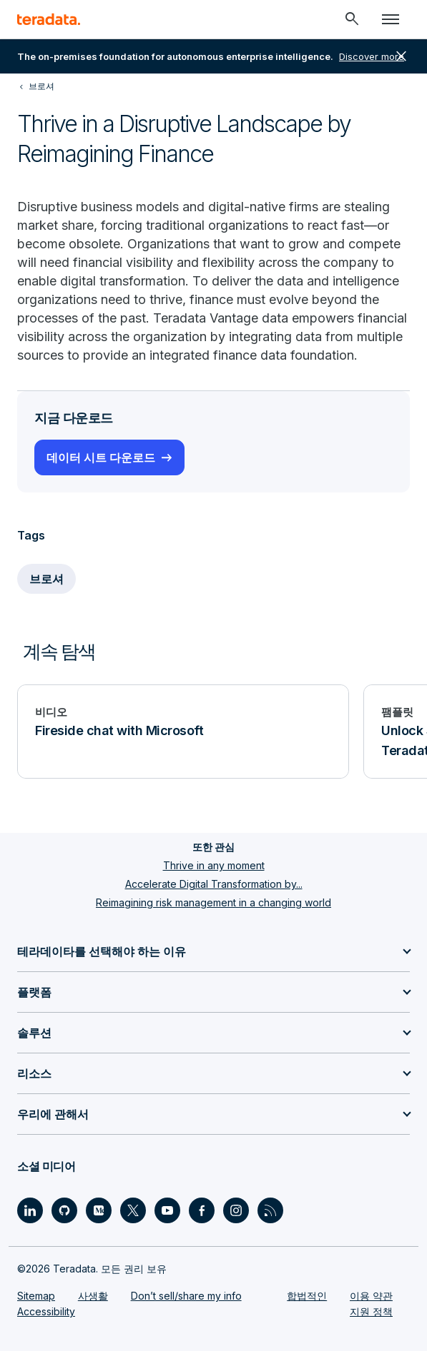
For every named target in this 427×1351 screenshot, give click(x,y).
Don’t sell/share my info (186, 1296)
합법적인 (307, 1296)
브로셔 (46, 579)
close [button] (401, 56)
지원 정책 (371, 1311)
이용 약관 (371, 1296)
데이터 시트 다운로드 (100, 457)
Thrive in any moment (214, 865)
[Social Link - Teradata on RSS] (270, 1210)
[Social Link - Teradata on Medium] (99, 1210)
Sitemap (36, 1296)
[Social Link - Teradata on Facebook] (202, 1210)
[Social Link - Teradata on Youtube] (167, 1210)
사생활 (93, 1296)
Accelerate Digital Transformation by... (214, 884)
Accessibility (46, 1311)
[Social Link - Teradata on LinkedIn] (30, 1210)
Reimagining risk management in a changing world (213, 902)
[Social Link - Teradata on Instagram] (236, 1210)
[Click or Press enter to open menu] (390, 19)
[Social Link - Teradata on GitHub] (64, 1210)
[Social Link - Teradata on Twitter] (133, 1210)
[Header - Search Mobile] (352, 19)
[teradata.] (48, 19)
